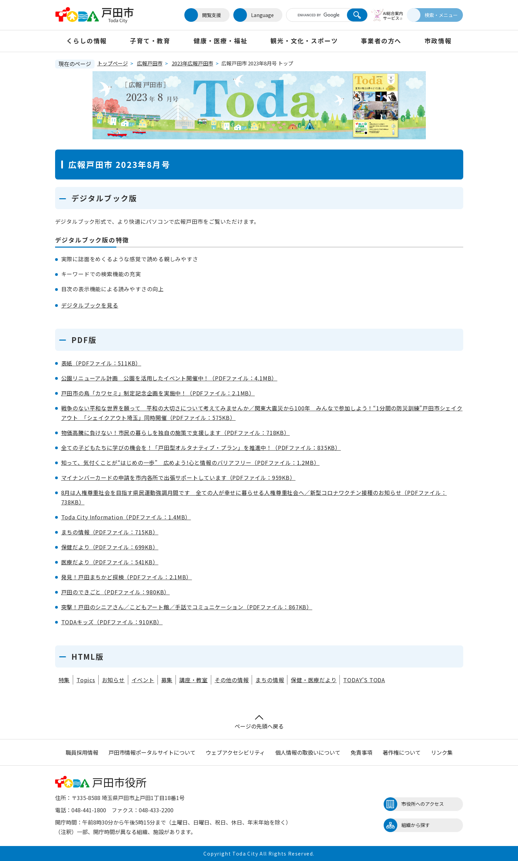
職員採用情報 (82, 752)
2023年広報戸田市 (192, 63)
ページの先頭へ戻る (259, 722)
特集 (64, 680)
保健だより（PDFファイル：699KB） (109, 547)
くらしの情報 (86, 40)
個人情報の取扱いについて (307, 752)
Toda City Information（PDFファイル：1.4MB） (126, 517)
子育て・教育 (150, 40)
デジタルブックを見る (89, 305)
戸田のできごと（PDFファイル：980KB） (115, 592)
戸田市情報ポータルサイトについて (152, 752)
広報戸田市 (150, 63)
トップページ (112, 63)
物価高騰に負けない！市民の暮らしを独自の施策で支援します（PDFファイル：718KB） (175, 432)
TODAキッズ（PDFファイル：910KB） (112, 622)
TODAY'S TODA (364, 680)
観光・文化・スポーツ (304, 40)
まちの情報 (269, 680)
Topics (86, 680)
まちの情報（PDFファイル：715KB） (109, 532)
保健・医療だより (313, 680)
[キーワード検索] (314, 15)
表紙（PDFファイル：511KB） (101, 363)
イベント (143, 680)
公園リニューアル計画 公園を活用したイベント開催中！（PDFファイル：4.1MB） (169, 378)
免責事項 (361, 752)
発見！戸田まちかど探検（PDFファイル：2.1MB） (126, 577)
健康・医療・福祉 (220, 40)
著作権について (402, 752)
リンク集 (442, 752)
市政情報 (437, 40)
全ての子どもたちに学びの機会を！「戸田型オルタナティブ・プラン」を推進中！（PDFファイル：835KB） (201, 447)
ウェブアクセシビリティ (235, 752)
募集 (167, 680)
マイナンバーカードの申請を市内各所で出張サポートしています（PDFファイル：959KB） (178, 477)
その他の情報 (232, 680)
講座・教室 (193, 680)
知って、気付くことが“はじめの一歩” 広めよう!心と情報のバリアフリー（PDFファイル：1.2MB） (190, 462)
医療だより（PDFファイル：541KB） (109, 562)
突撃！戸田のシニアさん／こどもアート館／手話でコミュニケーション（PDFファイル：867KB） (187, 607)
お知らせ (113, 680)
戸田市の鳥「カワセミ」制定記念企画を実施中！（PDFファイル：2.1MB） (158, 393)
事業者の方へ (381, 40)
